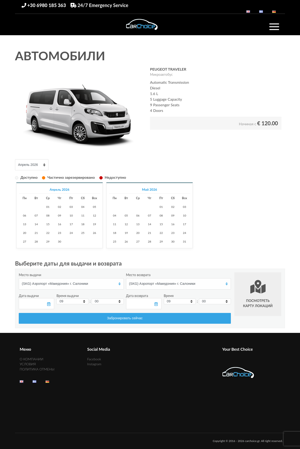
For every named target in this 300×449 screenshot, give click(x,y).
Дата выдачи (29, 296)
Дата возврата (137, 296)
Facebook (94, 359)
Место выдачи (30, 275)
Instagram (94, 364)
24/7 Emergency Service (99, 5)
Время (169, 296)
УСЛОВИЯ (28, 364)
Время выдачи (67, 296)
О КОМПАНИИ (31, 359)
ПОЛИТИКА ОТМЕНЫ (37, 369)
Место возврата (138, 275)
